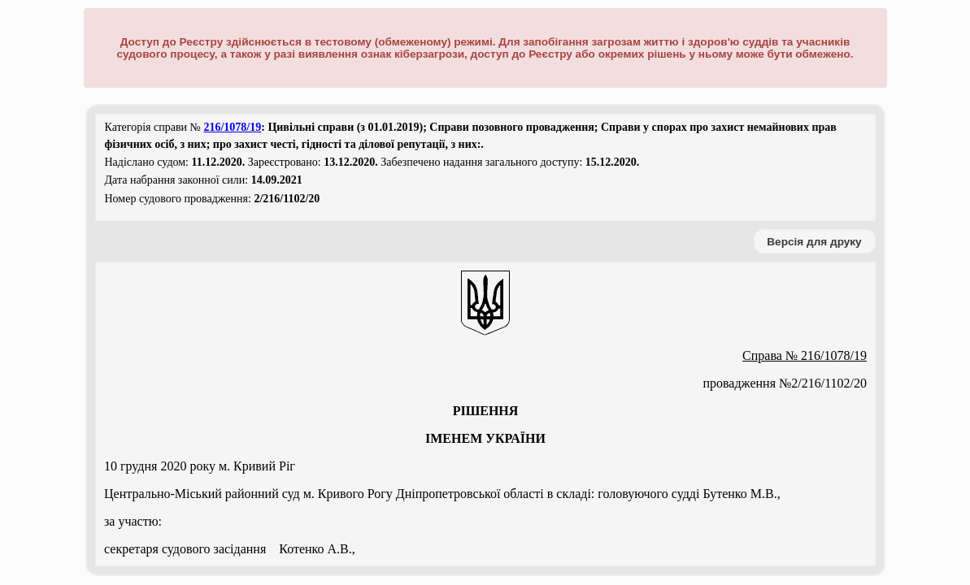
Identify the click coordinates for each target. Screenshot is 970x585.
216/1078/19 (232, 127)
